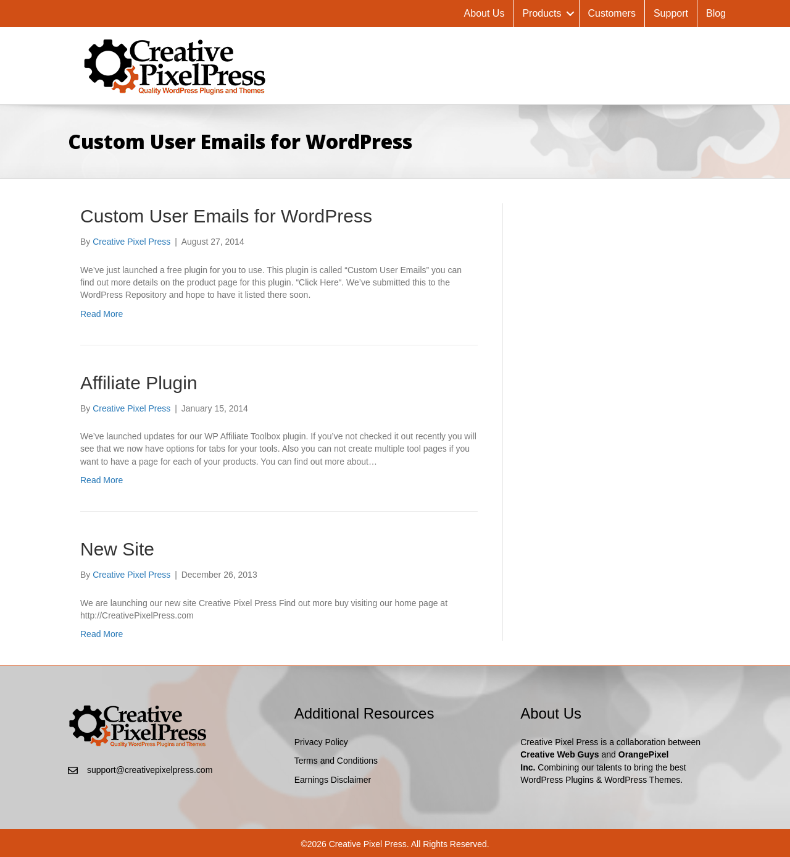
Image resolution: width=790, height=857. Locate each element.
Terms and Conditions (336, 761)
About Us (484, 13)
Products (541, 13)
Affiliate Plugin (139, 383)
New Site (117, 549)
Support (671, 13)
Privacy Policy (321, 742)
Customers (612, 13)
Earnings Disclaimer (332, 780)
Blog (716, 13)
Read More (101, 314)
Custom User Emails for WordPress (226, 216)
